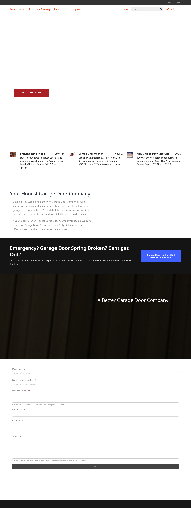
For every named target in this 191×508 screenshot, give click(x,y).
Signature (17, 437)
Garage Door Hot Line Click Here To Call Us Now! (161, 256)
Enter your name (20, 369)
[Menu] (179, 9)
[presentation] (32, 428)
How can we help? (21, 391)
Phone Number (19, 410)
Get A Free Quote (32, 92)
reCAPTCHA (18, 420)
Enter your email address (24, 380)
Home (125, 9)
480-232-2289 (174, 2)
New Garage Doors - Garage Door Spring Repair (45, 9)
